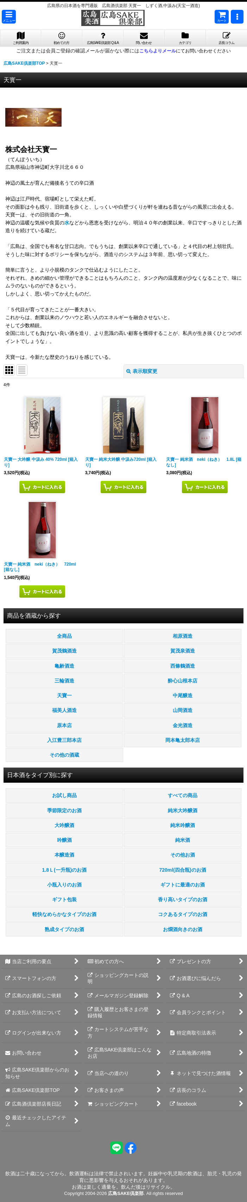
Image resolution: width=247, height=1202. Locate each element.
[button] (9, 17)
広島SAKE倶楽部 (126, 1193)
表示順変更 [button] (141, 371)
